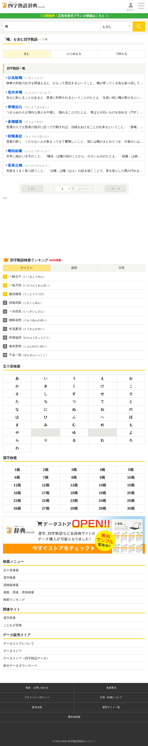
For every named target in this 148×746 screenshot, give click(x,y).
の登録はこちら (72, 15)
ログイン (131, 10)
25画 (131, 501)
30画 (131, 508)
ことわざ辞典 (12, 625)
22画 (45, 501)
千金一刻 (25, 355)
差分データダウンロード (20, 665)
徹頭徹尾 (24, 294)
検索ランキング (14, 599)
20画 (131, 493)
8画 (74, 477)
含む (26, 53)
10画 (131, 477)
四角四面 (23, 303)
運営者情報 (74, 716)
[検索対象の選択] (116, 26)
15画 (131, 485)
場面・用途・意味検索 (18, 592)
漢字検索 (9, 577)
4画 (102, 470)
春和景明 (25, 346)
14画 (102, 485)
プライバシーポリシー (37, 697)
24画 (102, 501)
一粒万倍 (27, 285)
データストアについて (18, 643)
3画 (74, 470)
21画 (17, 501)
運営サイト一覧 (111, 707)
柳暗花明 (25, 320)
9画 (102, 477)
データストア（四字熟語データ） (26, 658)
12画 (45, 485)
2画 (45, 470)
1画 (17, 470)
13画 (74, 485)
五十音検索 (11, 570)
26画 (17, 508)
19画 (102, 493)
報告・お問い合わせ (37, 687)
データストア (12, 651)
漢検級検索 (11, 585)
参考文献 (37, 707)
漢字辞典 (9, 617)
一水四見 (24, 311)
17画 (45, 493)
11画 (17, 485)
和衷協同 (27, 337)
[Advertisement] (74, 227)
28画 (74, 508)
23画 (74, 501)
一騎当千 (24, 277)
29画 (102, 508)
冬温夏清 (24, 329)
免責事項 (111, 687)
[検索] (139, 26)
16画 (17, 493)
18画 (74, 493)
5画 (131, 470)
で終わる (121, 53)
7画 (45, 477)
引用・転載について (111, 697)
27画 (45, 508)
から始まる (74, 53)
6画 (17, 477)
